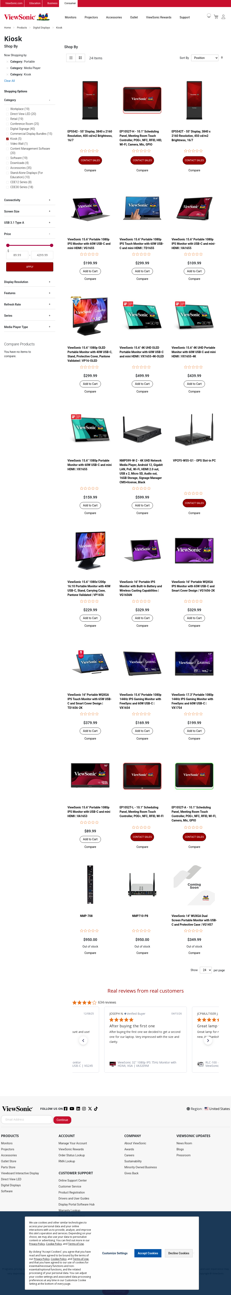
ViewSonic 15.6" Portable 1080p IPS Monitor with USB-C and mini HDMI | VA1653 (89, 812)
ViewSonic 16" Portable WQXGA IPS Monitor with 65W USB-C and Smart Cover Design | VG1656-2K (193, 586)
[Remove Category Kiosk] (7, 74)
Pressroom (184, 1155)
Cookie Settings (116, 1291)
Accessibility (67, 1234)
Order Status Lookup (72, 1155)
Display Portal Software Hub (77, 1204)
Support (185, 17)
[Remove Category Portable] (7, 61)
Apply (29, 266)
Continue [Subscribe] (62, 1120)
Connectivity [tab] (12, 200)
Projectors (91, 17)
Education (35, 3)
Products (22, 27)
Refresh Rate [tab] (12, 304)
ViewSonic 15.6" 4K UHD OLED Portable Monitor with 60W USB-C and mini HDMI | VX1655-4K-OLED (142, 352)
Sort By (184, 58)
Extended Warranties (72, 1216)
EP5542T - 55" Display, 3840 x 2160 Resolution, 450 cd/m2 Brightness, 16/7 (191, 136)
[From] (17, 255)
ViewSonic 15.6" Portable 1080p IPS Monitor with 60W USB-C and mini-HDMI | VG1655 (89, 244)
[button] (90, 170)
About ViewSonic (135, 1143)
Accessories (114, 17)
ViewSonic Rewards (158, 17)
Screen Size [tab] (11, 211)
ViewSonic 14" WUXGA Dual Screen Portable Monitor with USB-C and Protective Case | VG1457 (194, 920)
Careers (129, 1155)
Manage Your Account (73, 1143)
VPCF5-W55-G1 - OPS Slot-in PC (194, 460)
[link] (145, 1064)
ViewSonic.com (14, 3)
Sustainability (132, 1161)
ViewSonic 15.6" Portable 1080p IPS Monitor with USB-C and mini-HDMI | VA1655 (194, 244)
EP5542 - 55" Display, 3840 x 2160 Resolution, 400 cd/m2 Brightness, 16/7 (90, 136)
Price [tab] (7, 233)
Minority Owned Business (140, 1167)
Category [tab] (10, 100)
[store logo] (27, 17)
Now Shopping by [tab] (15, 55)
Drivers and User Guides (74, 1198)
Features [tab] (9, 293)
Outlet (134, 17)
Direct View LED (11, 1179)
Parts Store (8, 1167)
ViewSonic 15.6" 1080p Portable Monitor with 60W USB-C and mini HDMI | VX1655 (90, 465)
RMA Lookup (67, 1161)
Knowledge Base (69, 1228)
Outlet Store (8, 1161)
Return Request (68, 1246)
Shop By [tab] (71, 47)
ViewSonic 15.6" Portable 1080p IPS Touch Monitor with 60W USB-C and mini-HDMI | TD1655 (142, 244)
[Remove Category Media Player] (7, 68)
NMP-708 (86, 916)
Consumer (70, 3)
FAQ (61, 1222)
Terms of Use (116, 1264)
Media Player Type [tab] (16, 326)
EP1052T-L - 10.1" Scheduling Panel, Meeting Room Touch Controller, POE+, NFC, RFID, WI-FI (141, 812)
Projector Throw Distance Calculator (82, 1240)
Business (52, 3)
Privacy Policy (98, 1264)
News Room (184, 1143)
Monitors (70, 17)
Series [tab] (8, 315)
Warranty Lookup (69, 1210)
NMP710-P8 (140, 916)
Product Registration (72, 1192)
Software (7, 1191)
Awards (129, 1149)
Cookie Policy (133, 1264)
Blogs (180, 1149)
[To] (42, 255)
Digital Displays (42, 27)
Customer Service (70, 1186)
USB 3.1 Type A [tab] (14, 222)
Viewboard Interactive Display (20, 1173)
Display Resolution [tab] (16, 282)
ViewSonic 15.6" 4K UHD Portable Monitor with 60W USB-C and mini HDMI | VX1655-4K (194, 352)
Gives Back (131, 1173)
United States (217, 1108)
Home (7, 27)
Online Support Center (73, 1180)
